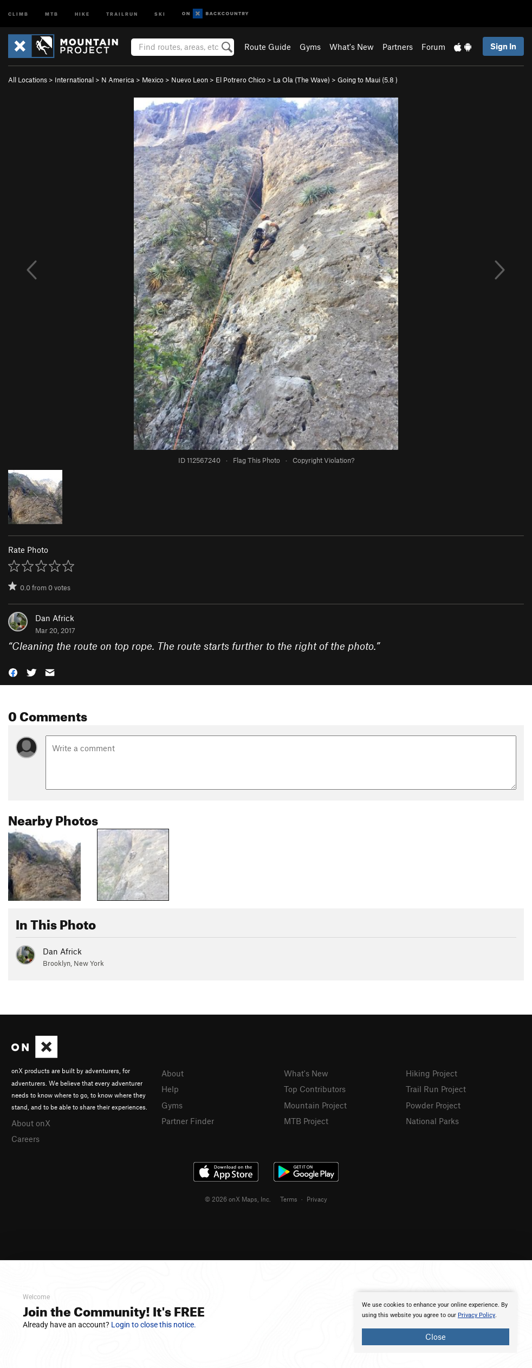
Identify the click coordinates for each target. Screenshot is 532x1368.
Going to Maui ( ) (368, 79)
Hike (82, 13)
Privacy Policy (476, 1315)
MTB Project (306, 1121)
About (172, 1073)
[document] (435, 1322)
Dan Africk (54, 618)
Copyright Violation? (323, 460)
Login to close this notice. (153, 1324)
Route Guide (267, 46)
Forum (433, 46)
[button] (13, 671)
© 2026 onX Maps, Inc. (238, 1199)
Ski (160, 13)
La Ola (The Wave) (301, 79)
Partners (397, 46)
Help (170, 1089)
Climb (18, 13)
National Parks (432, 1121)
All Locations (27, 79)
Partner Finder (187, 1121)
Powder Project (433, 1105)
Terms (288, 1199)
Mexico (153, 79)
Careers (25, 1139)
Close (435, 1336)
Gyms (310, 46)
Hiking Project (431, 1073)
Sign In (503, 46)
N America (117, 79)
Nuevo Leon (189, 79)
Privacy (317, 1199)
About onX (30, 1123)
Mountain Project (315, 1105)
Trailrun (122, 13)
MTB (52, 13)
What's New (351, 46)
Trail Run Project (436, 1089)
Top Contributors (315, 1089)
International (74, 79)
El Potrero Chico (240, 79)
